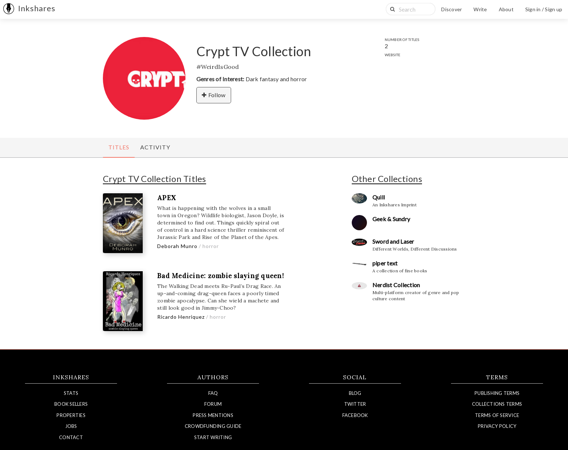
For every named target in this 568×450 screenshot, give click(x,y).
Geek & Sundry (391, 218)
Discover (451, 9)
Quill (378, 197)
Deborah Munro (177, 246)
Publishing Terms (497, 393)
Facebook (355, 415)
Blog (355, 393)
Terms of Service (497, 415)
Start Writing (213, 437)
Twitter (355, 404)
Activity (155, 147)
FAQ (213, 393)
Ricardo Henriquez (181, 317)
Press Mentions (213, 415)
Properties (71, 415)
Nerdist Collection (396, 284)
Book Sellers (71, 404)
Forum (213, 404)
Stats (71, 393)
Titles (118, 147)
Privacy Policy (497, 426)
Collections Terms (497, 404)
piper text (385, 263)
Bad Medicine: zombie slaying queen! (220, 276)
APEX (166, 198)
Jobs (71, 426)
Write (480, 9)
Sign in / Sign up (543, 9)
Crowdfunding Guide (213, 426)
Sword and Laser (393, 241)
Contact (71, 437)
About (506, 9)
